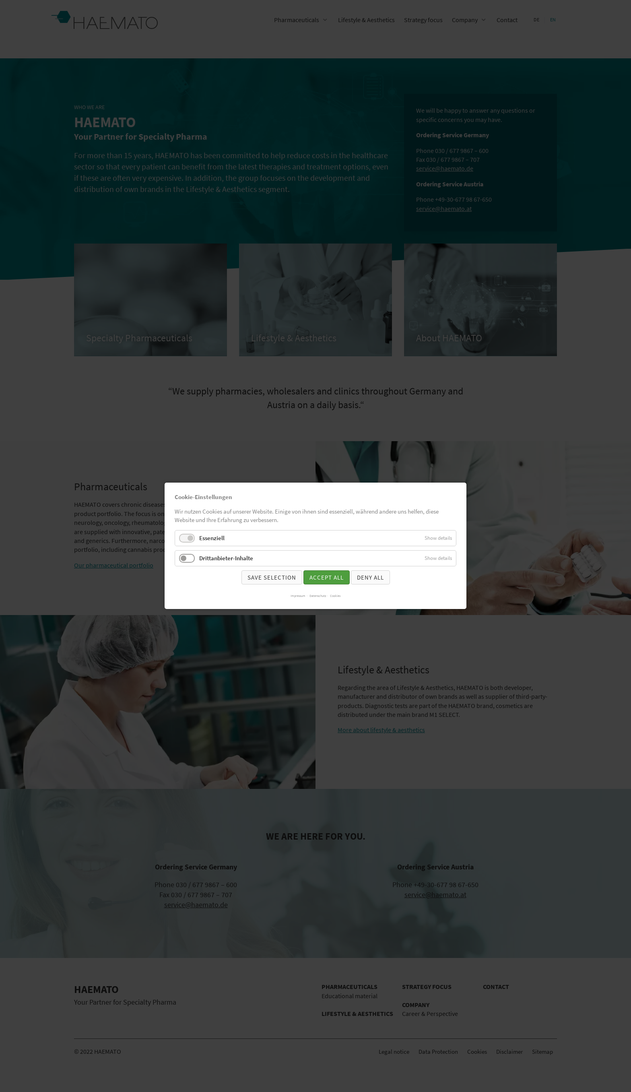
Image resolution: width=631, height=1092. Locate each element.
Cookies (335, 596)
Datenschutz (317, 596)
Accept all (326, 577)
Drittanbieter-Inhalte (226, 558)
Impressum (298, 596)
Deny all (370, 577)
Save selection (271, 577)
